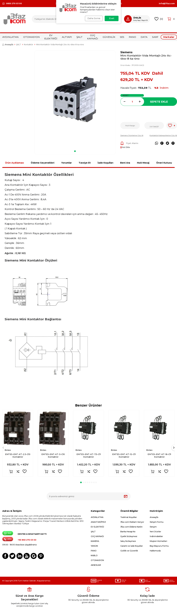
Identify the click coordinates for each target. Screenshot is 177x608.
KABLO (94, 555)
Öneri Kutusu (164, 162)
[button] (75, 151)
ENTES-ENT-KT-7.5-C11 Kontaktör (88, 455)
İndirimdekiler (156, 536)
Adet (126, 95)
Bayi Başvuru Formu (159, 546)
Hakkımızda (155, 551)
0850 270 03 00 (12, 3)
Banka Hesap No (127, 531)
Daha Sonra (93, 18)
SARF (155, 36)
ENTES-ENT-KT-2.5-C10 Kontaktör (17, 455)
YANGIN (94, 546)
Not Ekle (125, 147)
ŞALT (79, 36)
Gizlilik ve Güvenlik (129, 551)
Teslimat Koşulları (128, 517)
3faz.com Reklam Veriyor (132, 522)
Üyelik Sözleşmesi (128, 536)
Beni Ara (125, 162)
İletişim (153, 527)
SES (122, 36)
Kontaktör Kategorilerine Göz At (163, 135)
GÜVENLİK (109, 36)
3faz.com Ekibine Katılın (131, 527)
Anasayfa (7, 44)
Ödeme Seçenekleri (42, 162)
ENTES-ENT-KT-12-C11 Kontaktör (124, 455)
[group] (75, 99)
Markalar (168, 36)
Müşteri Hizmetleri (158, 541)
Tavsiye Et (85, 162)
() (159, 19)
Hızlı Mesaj (143, 162)
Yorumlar (66, 162)
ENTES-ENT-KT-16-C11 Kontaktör (159, 455)
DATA (144, 36)
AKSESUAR (96, 565)
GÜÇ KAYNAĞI (92, 37)
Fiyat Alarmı (129, 143)
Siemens (126, 52)
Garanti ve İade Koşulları (131, 546)
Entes (8, 450)
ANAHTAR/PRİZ (98, 522)
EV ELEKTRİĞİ (50, 37)
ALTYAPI (67, 36)
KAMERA (95, 541)
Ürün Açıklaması (14, 162)
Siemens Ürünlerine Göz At (131, 135)
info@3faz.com (167, 3)
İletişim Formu (156, 522)
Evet (111, 18)
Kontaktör (28, 44)
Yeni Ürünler (155, 531)
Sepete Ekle (159, 101)
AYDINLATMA (10, 36)
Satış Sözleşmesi (128, 541)
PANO (132, 36)
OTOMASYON (31, 36)
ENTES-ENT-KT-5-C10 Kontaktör (53, 455)
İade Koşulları (105, 162)
